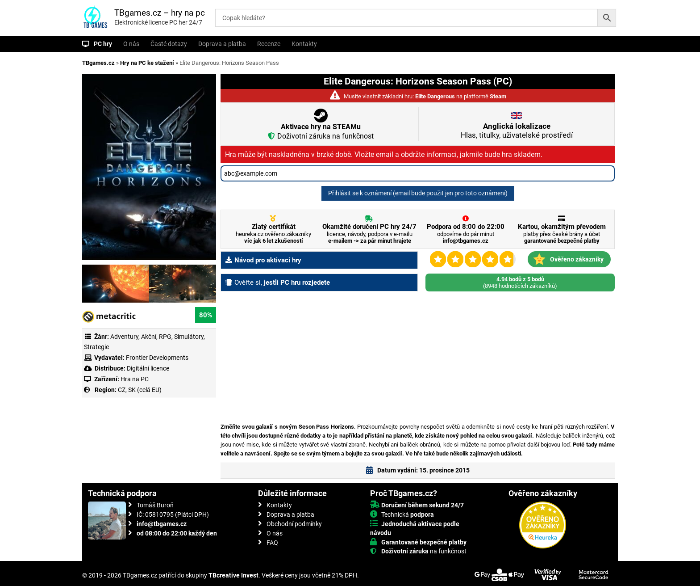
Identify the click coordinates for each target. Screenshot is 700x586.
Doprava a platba (222, 43)
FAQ (272, 542)
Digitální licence (147, 368)
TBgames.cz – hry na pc (159, 13)
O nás (131, 43)
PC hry (103, 43)
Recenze (268, 43)
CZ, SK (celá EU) (140, 389)
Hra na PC (134, 379)
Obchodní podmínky (294, 523)
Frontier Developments (157, 357)
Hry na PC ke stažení (147, 62)
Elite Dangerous (435, 96)
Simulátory (189, 336)
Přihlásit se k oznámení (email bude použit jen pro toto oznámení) (418, 193)
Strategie (96, 346)
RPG (165, 336)
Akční (148, 336)
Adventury (124, 336)
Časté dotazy (168, 43)
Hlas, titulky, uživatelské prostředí (517, 130)
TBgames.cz (98, 62)
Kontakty (304, 43)
